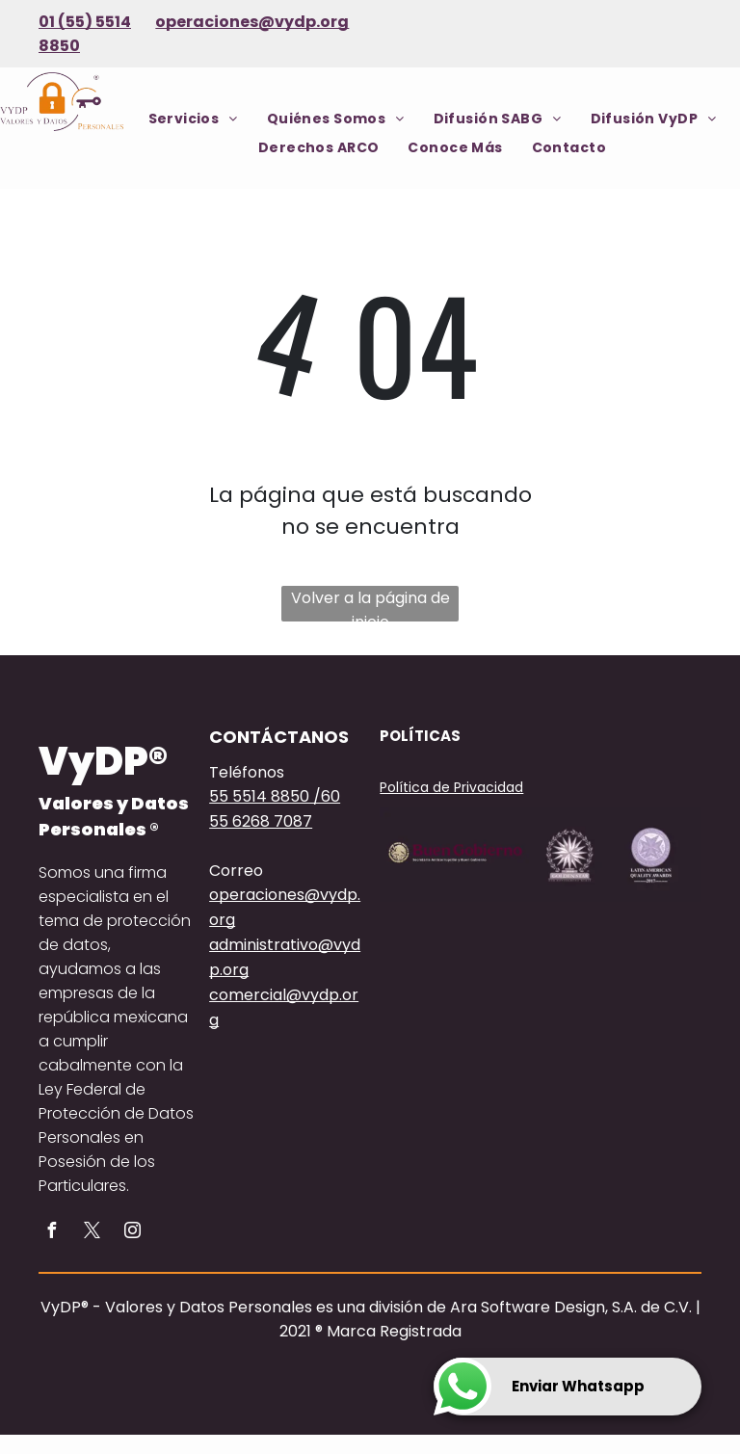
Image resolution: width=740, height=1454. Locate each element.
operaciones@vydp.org (252, 22)
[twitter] (91, 1233)
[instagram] (132, 1233)
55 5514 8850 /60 (274, 796)
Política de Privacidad (451, 787)
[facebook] (51, 1233)
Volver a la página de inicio (370, 604)
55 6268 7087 (260, 821)
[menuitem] (193, 119)
